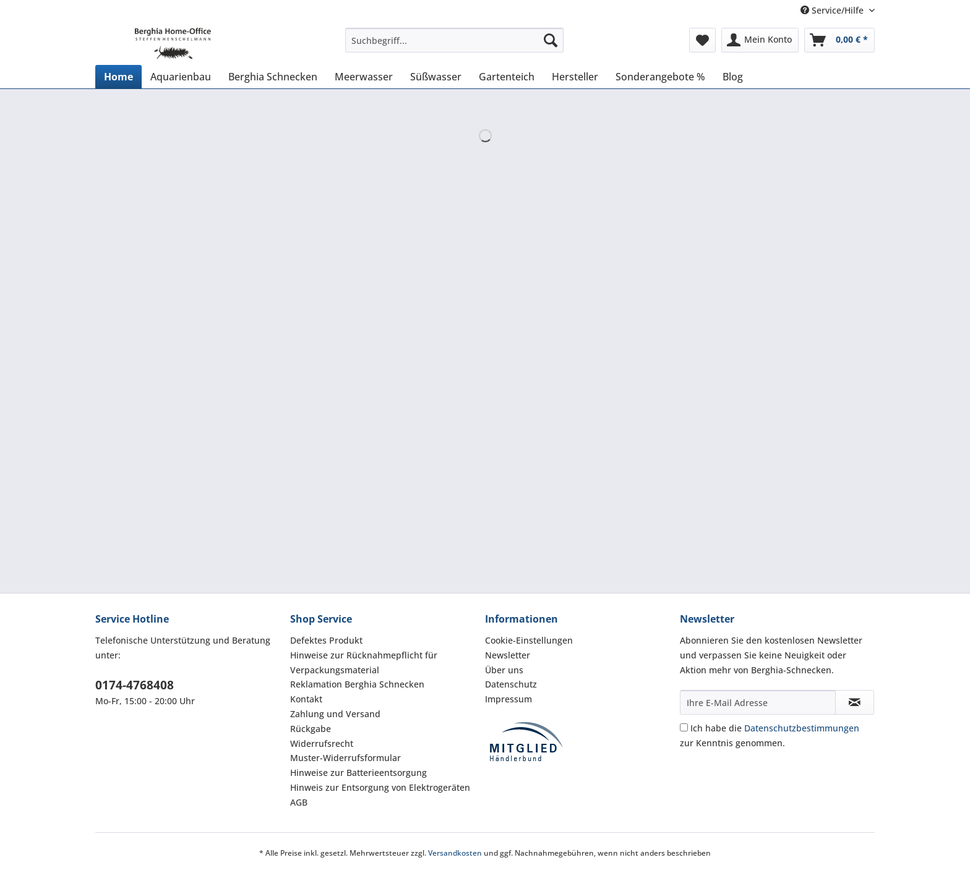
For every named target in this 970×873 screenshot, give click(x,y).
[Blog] (733, 76)
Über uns (504, 670)
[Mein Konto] (760, 40)
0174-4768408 (134, 685)
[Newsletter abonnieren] (854, 702)
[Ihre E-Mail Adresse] (758, 702)
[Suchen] (551, 40)
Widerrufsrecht (321, 743)
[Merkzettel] (702, 40)
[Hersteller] (575, 76)
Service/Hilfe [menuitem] (833, 10)
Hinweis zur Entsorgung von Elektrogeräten (380, 787)
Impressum (508, 699)
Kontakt (306, 699)
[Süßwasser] (435, 76)
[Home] (118, 76)
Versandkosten (455, 853)
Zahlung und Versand (335, 714)
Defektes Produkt (326, 640)
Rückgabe (310, 729)
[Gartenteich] (506, 76)
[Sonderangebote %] (660, 76)
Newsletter (507, 655)
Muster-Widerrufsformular (345, 758)
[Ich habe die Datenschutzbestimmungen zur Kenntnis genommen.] (684, 727)
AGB (298, 802)
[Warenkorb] (839, 40)
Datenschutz (511, 684)
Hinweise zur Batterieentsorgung (358, 772)
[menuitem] (454, 46)
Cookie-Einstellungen (529, 640)
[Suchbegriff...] (454, 40)
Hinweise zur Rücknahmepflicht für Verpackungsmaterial (363, 662)
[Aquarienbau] (181, 76)
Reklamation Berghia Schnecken (357, 684)
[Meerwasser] (363, 76)
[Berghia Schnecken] (273, 76)
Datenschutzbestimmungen (801, 728)
